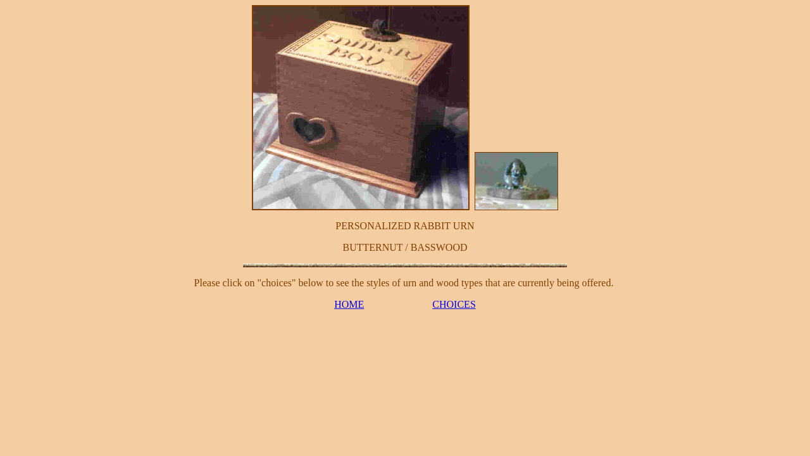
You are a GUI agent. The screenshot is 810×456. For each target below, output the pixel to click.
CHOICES (453, 304)
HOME (349, 304)
